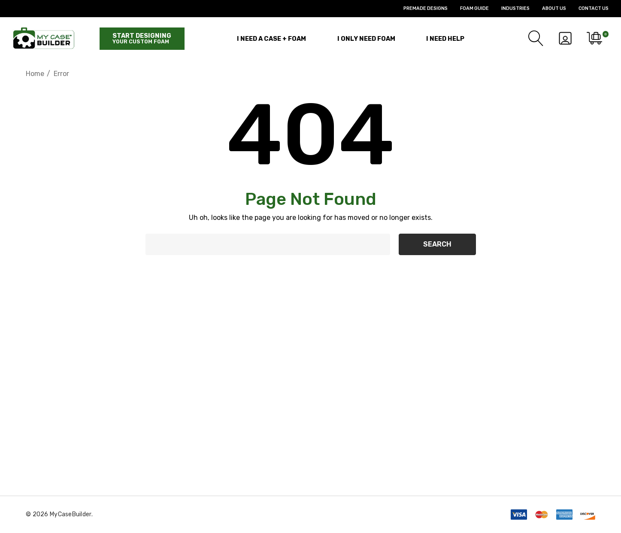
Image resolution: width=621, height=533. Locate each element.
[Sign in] (564, 38)
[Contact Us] (587, 8)
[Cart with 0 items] (594, 38)
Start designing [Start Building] (141, 38)
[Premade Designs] (419, 8)
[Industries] (509, 8)
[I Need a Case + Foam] (271, 38)
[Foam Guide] (468, 8)
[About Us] (548, 8)
